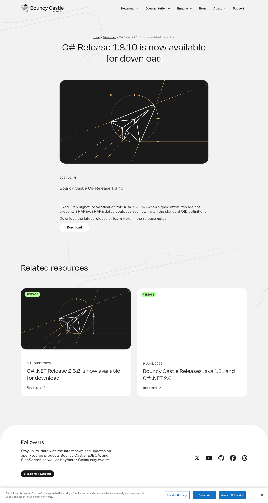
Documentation (156, 8)
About (217, 8)
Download (128, 8)
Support (238, 8)
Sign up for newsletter (37, 479)
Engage (182, 8)
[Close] (262, 495)
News (202, 8)
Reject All (204, 495)
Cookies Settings (177, 495)
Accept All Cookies (232, 495)
